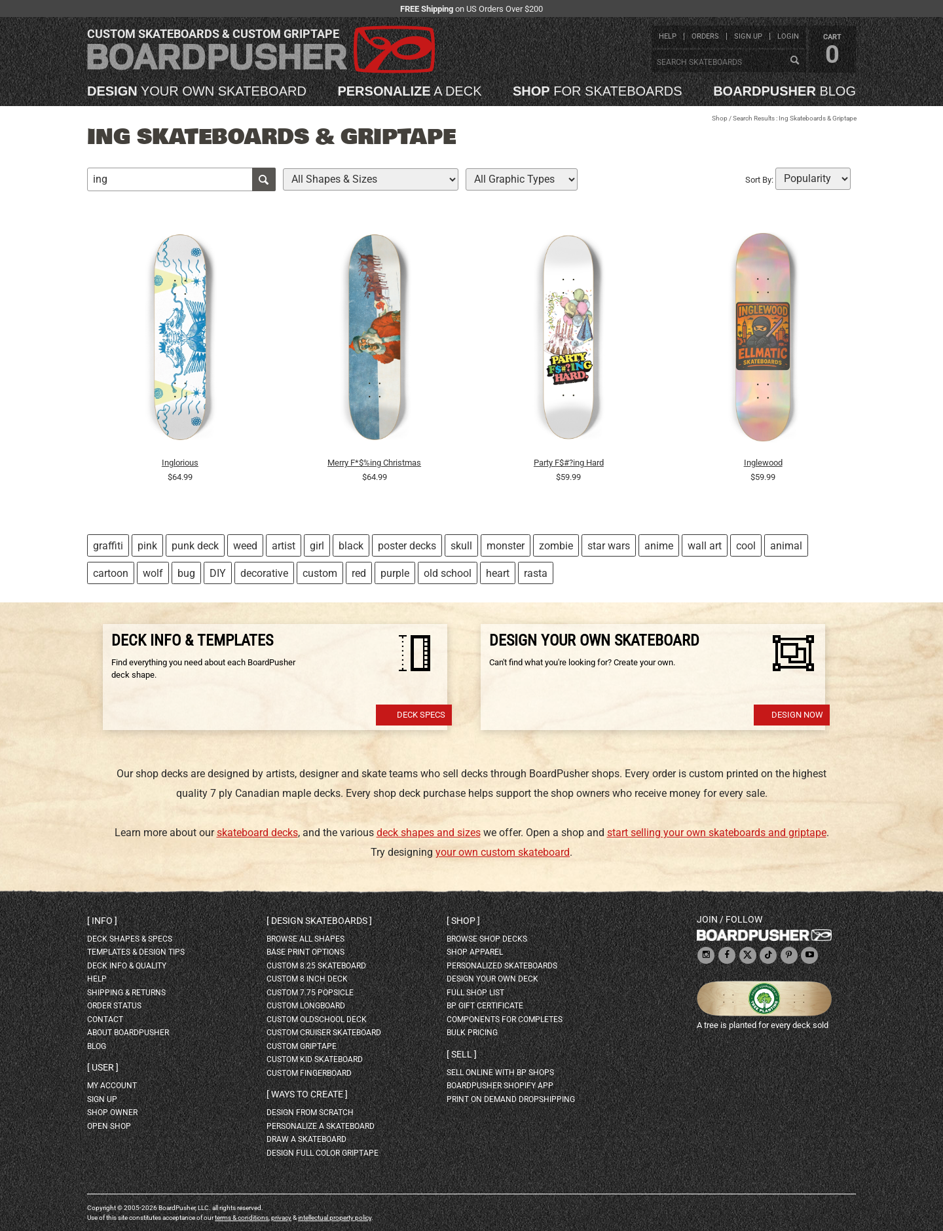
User (103, 1067)
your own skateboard (196, 91)
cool (746, 546)
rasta (535, 573)
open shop (109, 1126)
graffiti (108, 546)
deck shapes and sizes (429, 832)
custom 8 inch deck (307, 978)
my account (112, 1085)
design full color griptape (323, 1153)
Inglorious (180, 463)
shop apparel (475, 952)
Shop (720, 118)
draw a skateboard (306, 1139)
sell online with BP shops (500, 1072)
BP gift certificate (485, 1005)
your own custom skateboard (502, 852)
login (788, 36)
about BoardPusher (128, 1032)
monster (506, 546)
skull (461, 546)
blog (784, 91)
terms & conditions (241, 1217)
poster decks (407, 546)
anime (658, 546)
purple (394, 573)
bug (186, 573)
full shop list (475, 992)
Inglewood (763, 463)
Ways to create (307, 1094)
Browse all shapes (305, 939)
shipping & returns (126, 992)
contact (105, 1019)
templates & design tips (136, 952)
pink (147, 546)
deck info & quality (126, 965)
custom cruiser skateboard (324, 1032)
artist (283, 546)
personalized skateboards (502, 965)
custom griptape (302, 1046)
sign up (748, 36)
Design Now (797, 715)
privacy (281, 1217)
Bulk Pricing (472, 1032)
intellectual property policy (334, 1217)
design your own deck (492, 978)
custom (320, 573)
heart (497, 573)
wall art (705, 546)
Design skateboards (319, 920)
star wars (608, 546)
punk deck (195, 546)
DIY (218, 573)
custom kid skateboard (315, 1059)
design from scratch (310, 1112)
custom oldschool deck (317, 1019)
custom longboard (306, 1005)
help (667, 36)
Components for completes (505, 1019)
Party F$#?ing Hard (569, 463)
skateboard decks (257, 832)
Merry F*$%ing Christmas (374, 463)
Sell (461, 1054)
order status (114, 1005)
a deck (409, 91)
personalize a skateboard (321, 1126)
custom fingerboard (309, 1073)
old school (448, 573)
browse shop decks (487, 939)
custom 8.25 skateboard (316, 965)
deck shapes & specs (129, 939)
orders (705, 36)
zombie (556, 546)
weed (245, 546)
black (351, 546)
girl (317, 546)
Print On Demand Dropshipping (511, 1099)
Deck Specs (421, 715)
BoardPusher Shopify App (500, 1085)
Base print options (305, 952)
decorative (264, 573)
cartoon (110, 573)
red (359, 573)
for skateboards (597, 91)
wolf (153, 573)
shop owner (112, 1112)
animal (786, 546)
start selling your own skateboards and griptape (716, 832)
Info (102, 920)
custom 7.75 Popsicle (310, 992)
